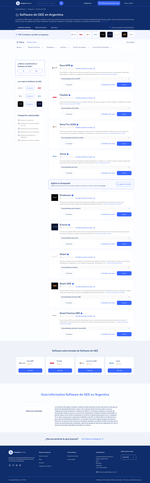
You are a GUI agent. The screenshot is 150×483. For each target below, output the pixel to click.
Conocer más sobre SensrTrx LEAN (114, 133)
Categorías (89, 3)
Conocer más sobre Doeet (114, 263)
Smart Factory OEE (70, 313)
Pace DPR (65, 65)
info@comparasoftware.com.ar (106, 472)
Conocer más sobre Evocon (103, 233)
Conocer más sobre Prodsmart (112, 204)
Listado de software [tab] (24, 27)
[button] (96, 79)
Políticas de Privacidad (102, 480)
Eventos (41, 463)
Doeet (63, 254)
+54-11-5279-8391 (101, 467)
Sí (23, 71)
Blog (40, 459)
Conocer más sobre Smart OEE (115, 292)
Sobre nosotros (43, 456)
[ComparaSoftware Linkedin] (10, 465)
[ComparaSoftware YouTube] (13, 465)
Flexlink (64, 94)
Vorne (63, 153)
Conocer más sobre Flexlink (72, 104)
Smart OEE (65, 283)
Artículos (55, 27)
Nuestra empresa (45, 452)
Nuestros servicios (72, 456)
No (36, 71)
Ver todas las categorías (93, 439)
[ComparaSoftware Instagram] (20, 465)
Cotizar (124, 85)
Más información (40, 27)
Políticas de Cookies (116, 480)
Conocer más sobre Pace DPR (108, 74)
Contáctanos (100, 452)
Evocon (64, 224)
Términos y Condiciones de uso (132, 480)
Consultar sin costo (108, 85)
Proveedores (71, 452)
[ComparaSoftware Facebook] (16, 465)
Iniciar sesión (128, 3)
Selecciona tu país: (127, 451)
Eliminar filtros (32, 42)
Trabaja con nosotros (45, 466)
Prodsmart (65, 195)
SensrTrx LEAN (68, 124)
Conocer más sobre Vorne (102, 163)
